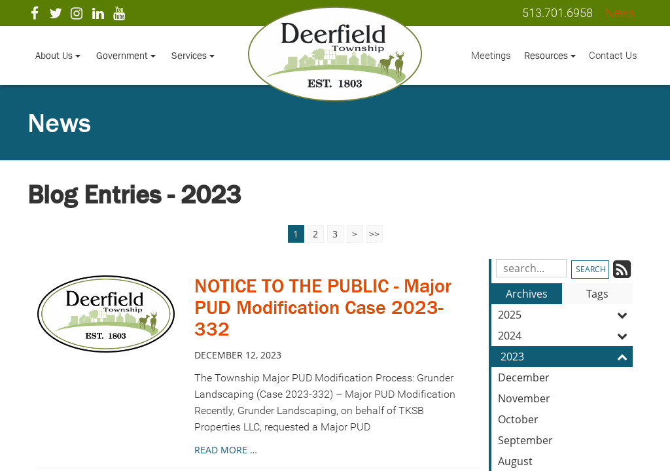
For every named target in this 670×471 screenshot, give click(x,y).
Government (126, 55)
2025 (565, 314)
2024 (565, 335)
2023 (567, 356)
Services (193, 55)
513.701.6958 (557, 13)
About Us (57, 55)
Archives (527, 294)
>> (374, 234)
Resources (550, 55)
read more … (225, 450)
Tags (597, 294)
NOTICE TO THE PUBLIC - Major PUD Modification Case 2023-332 (322, 307)
